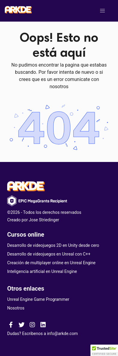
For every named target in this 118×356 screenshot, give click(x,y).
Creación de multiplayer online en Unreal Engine (51, 262)
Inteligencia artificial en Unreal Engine (42, 271)
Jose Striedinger (44, 219)
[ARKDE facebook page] (10, 324)
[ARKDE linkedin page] (43, 324)
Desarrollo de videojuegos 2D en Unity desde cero (53, 245)
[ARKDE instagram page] (32, 324)
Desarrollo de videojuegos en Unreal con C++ (48, 254)
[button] (102, 11)
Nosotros (16, 308)
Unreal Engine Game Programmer (38, 299)
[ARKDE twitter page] (21, 324)
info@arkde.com (62, 333)
